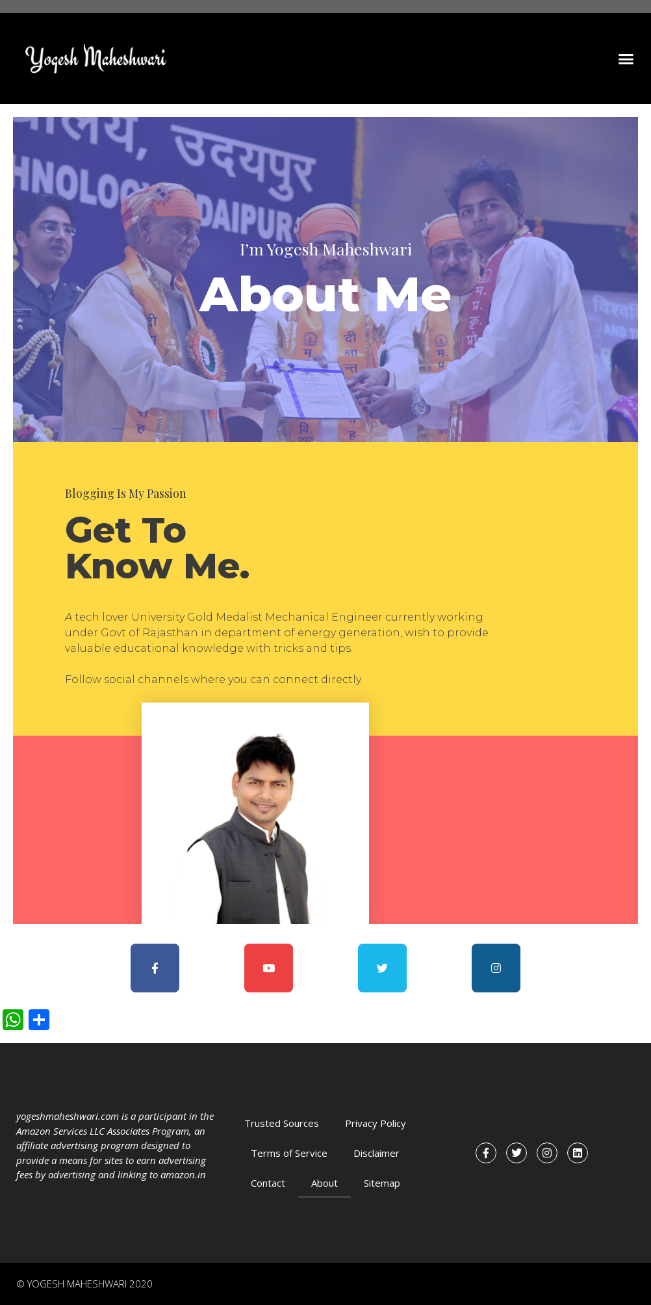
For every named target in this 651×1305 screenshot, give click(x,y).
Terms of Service (289, 1152)
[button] (625, 58)
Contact (268, 1182)
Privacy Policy (375, 1123)
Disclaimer (376, 1152)
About (324, 1182)
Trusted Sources (281, 1123)
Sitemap (382, 1182)
